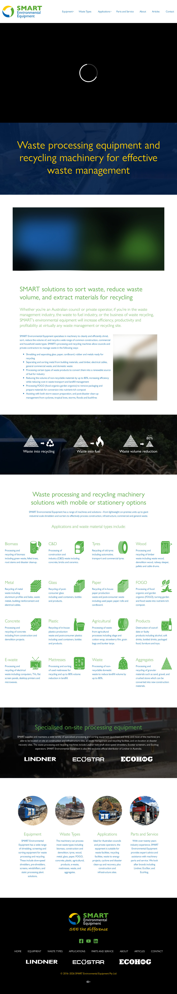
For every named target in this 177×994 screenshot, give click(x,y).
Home (17, 951)
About (143, 11)
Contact (170, 11)
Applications (104, 11)
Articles (156, 11)
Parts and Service (125, 11)
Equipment (67, 11)
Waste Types (85, 11)
